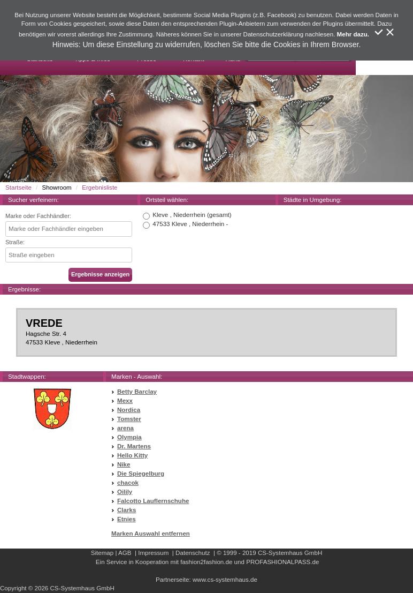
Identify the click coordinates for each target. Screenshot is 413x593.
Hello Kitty (132, 455)
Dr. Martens (134, 446)
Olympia (129, 437)
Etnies (126, 519)
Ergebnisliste (99, 187)
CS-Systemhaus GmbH (290, 553)
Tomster (129, 419)
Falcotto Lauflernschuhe (153, 501)
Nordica (128, 410)
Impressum (153, 553)
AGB (124, 553)
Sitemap (102, 553)
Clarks (126, 510)
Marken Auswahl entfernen (150, 533)
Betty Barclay (137, 391)
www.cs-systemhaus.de (225, 579)
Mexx (125, 400)
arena (125, 428)
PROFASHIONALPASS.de (282, 562)
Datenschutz (192, 553)
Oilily (124, 492)
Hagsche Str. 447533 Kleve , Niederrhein (206, 332)
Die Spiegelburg (140, 473)
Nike (123, 464)
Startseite (18, 187)
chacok (128, 482)
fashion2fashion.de (206, 562)
